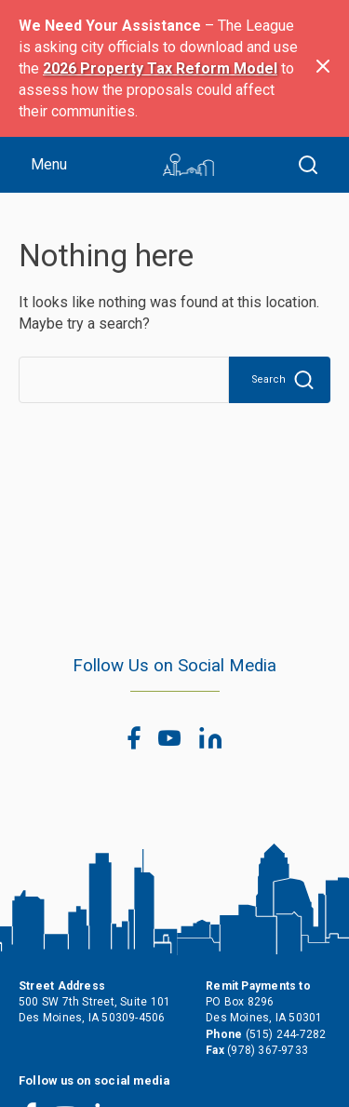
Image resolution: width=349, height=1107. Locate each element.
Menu (49, 164)
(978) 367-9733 (267, 1050)
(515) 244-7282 (286, 1034)
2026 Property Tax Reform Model (160, 68)
